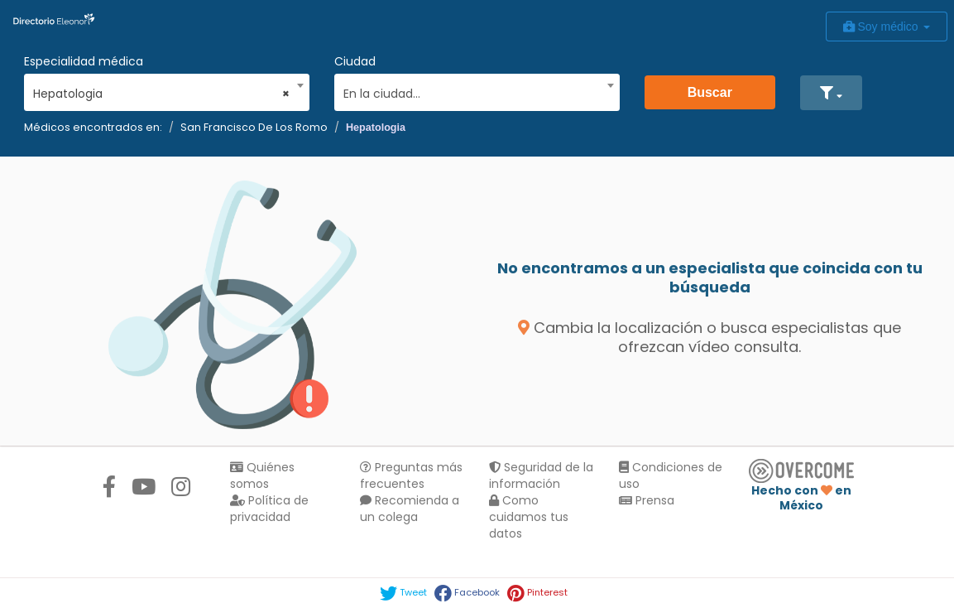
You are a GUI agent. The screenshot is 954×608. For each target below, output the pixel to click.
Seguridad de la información (541, 475)
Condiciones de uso (670, 475)
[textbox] (471, 91)
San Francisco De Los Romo (254, 127)
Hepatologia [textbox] (161, 93)
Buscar (710, 92)
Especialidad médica (83, 61)
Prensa (646, 500)
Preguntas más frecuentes (411, 475)
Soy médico (886, 26)
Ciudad (355, 61)
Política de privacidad (269, 508)
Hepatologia (375, 127)
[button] (831, 92)
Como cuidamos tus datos (528, 517)
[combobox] (161, 89)
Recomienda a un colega (409, 508)
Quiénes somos (262, 475)
